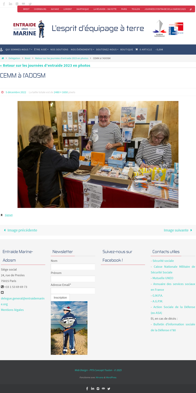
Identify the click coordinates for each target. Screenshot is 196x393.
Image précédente (19, 230)
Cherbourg (40, 9)
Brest (26, 9)
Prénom (56, 273)
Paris (124, 9)
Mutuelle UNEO (163, 278)
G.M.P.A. (158, 295)
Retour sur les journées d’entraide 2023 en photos (61, 58)
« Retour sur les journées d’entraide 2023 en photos (45, 65)
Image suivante (179, 230)
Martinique (83, 9)
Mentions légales (12, 310)
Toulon (136, 9)
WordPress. (111, 377)
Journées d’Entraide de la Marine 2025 (165, 9)
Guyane (55, 9)
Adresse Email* (61, 285)
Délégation (14, 58)
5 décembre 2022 (16, 92)
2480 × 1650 (61, 92)
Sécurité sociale (163, 261)
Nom (54, 261)
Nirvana (99, 377)
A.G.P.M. (158, 301)
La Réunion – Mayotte (105, 9)
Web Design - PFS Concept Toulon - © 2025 (98, 370)
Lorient (67, 9)
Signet (9, 215)
